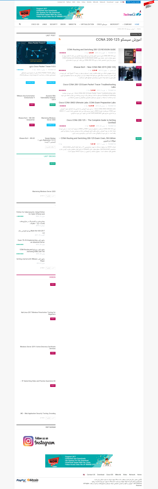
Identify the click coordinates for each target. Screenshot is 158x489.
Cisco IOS (109, 475)
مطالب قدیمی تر (50, 147)
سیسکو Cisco (102, 24)
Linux (44, 24)
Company (128, 24)
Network (102, 2)
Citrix (78, 2)
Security (53, 24)
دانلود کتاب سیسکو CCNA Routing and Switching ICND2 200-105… (32, 250)
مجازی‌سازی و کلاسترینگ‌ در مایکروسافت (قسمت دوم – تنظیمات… (32, 222)
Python (68, 2)
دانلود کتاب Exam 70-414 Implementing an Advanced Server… (31, 241)
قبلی (53, 196)
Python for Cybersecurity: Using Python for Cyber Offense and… (31, 213)
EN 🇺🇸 (122, 2)
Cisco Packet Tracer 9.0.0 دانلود (42, 66)
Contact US (61, 2)
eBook (63, 24)
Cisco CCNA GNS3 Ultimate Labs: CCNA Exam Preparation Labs (87, 102)
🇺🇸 (84, 475)
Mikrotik (95, 2)
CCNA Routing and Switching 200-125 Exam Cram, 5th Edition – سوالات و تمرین (87, 139)
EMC (73, 2)
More (37, 24)
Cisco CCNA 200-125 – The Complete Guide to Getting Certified (91, 121)
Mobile (89, 2)
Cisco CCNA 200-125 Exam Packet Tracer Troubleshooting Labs (89, 86)
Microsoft (114, 24)
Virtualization (87, 24)
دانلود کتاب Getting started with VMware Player (31, 260)
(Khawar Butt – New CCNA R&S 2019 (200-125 (95, 67)
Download (110, 2)
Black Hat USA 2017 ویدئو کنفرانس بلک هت (31, 232)
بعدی (48, 196)
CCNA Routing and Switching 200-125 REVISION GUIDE (91, 49)
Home (137, 24)
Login (117, 2)
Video (83, 2)
